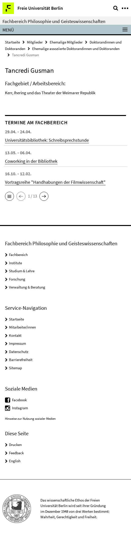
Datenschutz (18, 351)
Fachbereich (18, 254)
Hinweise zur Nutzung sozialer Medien (30, 418)
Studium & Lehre (21, 270)
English (14, 460)
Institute (15, 262)
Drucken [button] (15, 444)
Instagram (20, 408)
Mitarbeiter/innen (22, 327)
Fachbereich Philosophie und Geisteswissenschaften (53, 21)
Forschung (17, 279)
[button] (9, 196)
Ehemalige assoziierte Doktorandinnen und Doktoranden (76, 48)
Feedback (16, 452)
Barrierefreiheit (20, 359)
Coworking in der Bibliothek (31, 161)
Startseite (12, 42)
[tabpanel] (65, 89)
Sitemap (15, 368)
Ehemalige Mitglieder (66, 42)
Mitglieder (35, 42)
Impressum (17, 343)
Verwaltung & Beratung (27, 287)
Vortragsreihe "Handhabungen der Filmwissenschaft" (55, 182)
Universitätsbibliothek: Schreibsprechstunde (47, 140)
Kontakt (15, 335)
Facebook (19, 400)
